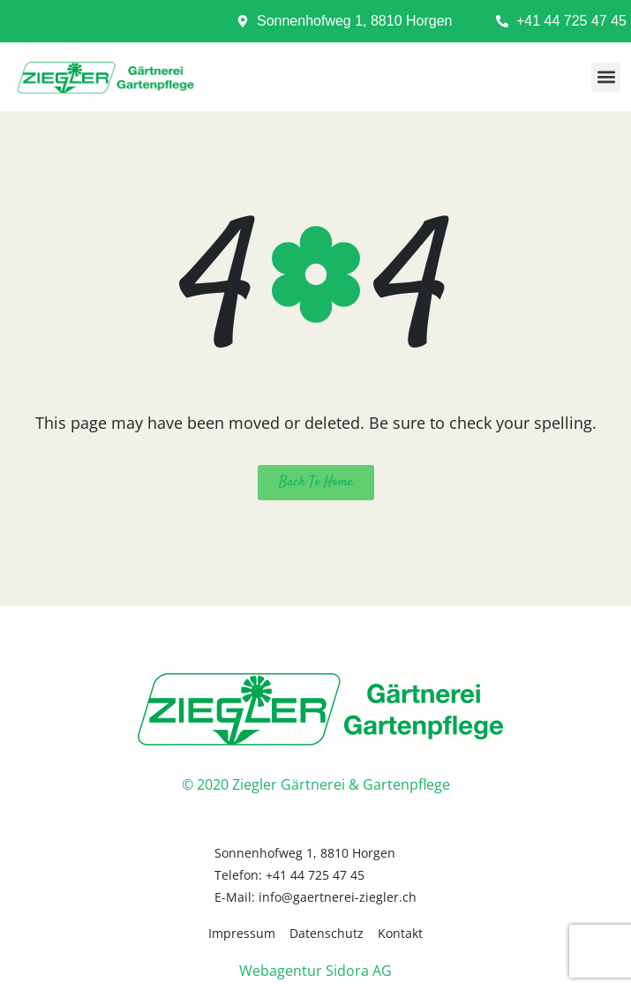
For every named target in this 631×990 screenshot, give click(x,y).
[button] (605, 77)
